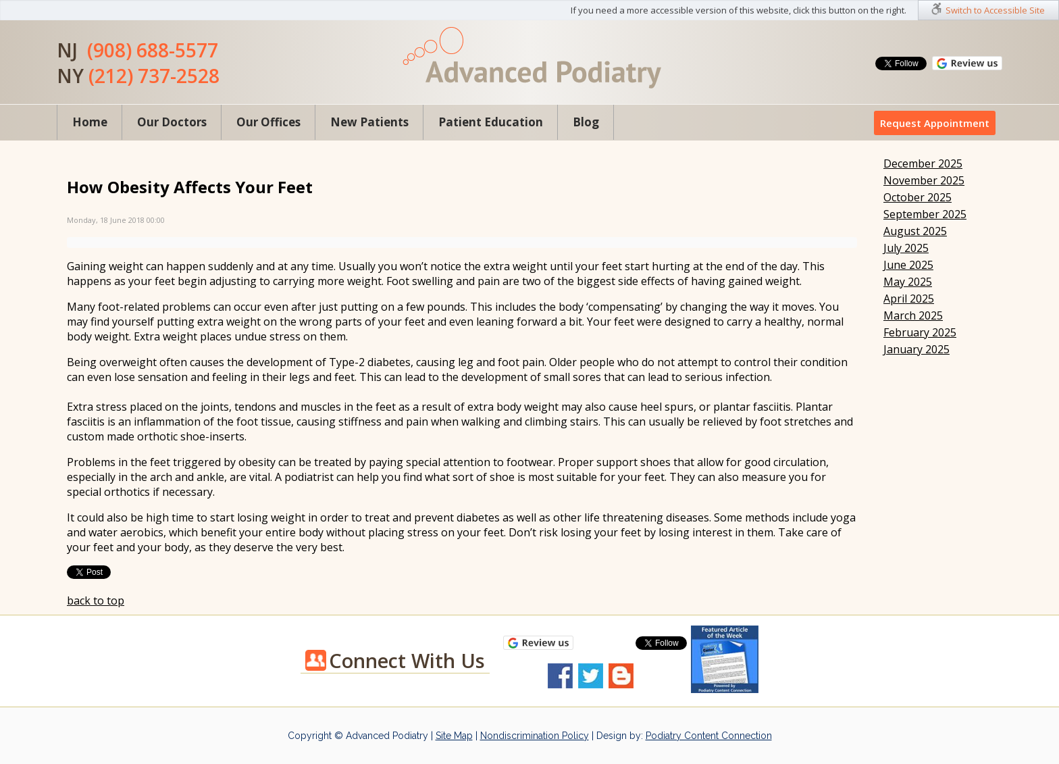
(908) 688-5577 (152, 50)
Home (89, 122)
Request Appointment (934, 123)
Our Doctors (172, 122)
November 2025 (923, 180)
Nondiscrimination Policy (534, 735)
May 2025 (907, 281)
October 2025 (917, 197)
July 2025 (906, 247)
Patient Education (490, 122)
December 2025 (922, 163)
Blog (586, 122)
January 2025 (916, 349)
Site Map (454, 735)
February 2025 (919, 332)
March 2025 (913, 315)
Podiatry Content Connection (709, 735)
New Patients (369, 122)
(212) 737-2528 (153, 75)
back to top (95, 600)
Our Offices (268, 122)
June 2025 (908, 264)
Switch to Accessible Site (995, 10)
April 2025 (908, 298)
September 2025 (924, 214)
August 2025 (915, 231)
